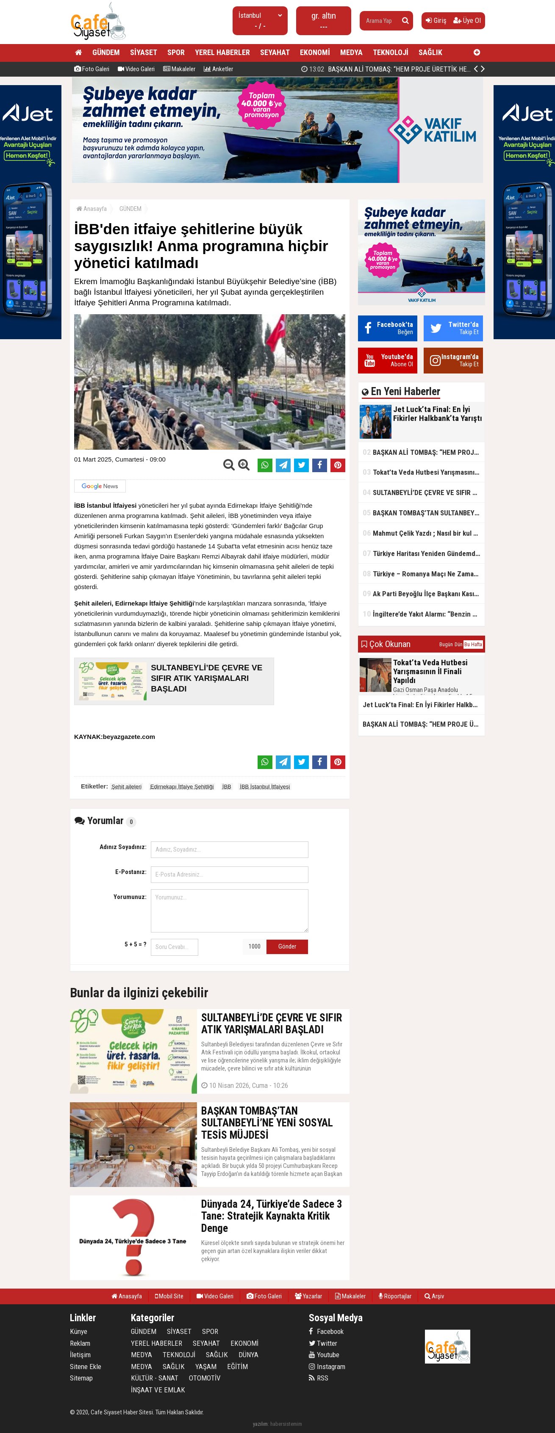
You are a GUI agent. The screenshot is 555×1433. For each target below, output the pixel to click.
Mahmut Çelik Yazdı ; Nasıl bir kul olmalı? (424, 533)
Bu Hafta (473, 644)
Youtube (324, 1354)
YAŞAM (205, 1366)
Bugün (446, 644)
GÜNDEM (106, 52)
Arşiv (434, 1296)
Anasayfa (91, 209)
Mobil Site (169, 1296)
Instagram (327, 1366)
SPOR (176, 52)
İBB (226, 786)
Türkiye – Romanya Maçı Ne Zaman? (422, 573)
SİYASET (143, 52)
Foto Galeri (91, 69)
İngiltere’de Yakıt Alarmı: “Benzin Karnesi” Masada (424, 614)
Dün (459, 644)
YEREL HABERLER (222, 52)
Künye (78, 1331)
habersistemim (286, 1424)
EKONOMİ (315, 52)
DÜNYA (248, 1354)
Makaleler (179, 69)
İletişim (80, 1354)
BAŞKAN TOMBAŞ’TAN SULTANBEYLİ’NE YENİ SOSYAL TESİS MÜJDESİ (424, 512)
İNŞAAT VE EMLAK (158, 1390)
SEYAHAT (275, 52)
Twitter (323, 1343)
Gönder (287, 946)
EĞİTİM (237, 1366)
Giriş (436, 20)
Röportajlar (395, 1296)
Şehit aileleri (126, 786)
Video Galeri (136, 69)
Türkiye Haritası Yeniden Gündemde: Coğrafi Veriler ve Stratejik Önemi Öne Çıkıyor (424, 553)
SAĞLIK (430, 52)
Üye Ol (467, 20)
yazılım (260, 1424)
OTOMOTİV (205, 1378)
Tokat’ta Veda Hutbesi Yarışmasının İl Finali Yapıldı (424, 472)
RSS (318, 1378)
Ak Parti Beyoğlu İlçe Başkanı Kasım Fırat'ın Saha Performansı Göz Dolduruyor (424, 593)
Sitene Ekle (85, 1366)
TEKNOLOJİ (390, 52)
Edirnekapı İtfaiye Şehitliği (182, 786)
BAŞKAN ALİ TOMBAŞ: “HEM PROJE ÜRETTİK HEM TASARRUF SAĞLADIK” (424, 452)
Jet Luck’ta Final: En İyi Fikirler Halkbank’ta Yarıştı (388, 69)
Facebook (326, 1331)
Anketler (218, 69)
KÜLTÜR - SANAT (154, 1378)
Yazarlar (308, 1296)
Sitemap (81, 1378)
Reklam (80, 1343)
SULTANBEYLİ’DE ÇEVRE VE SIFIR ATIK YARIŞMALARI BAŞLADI (424, 492)
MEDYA (351, 52)
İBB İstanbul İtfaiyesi (265, 786)
